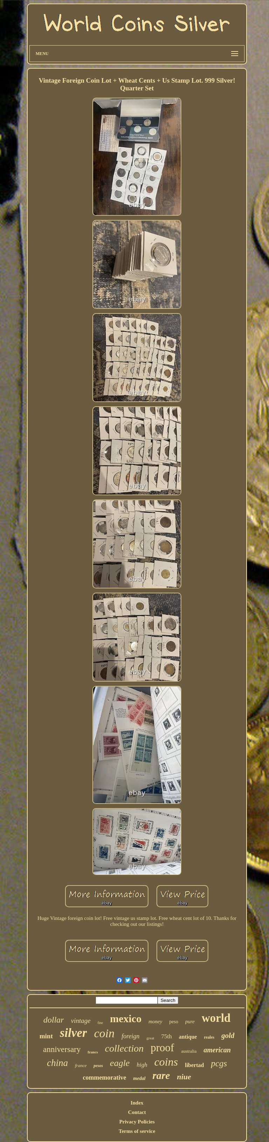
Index (137, 1103)
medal (139, 1078)
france (81, 1065)
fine (100, 1023)
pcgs (219, 1063)
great (150, 1038)
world (216, 1018)
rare (161, 1075)
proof (162, 1047)
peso (173, 1021)
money (155, 1021)
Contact (137, 1112)
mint (46, 1036)
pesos (98, 1065)
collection (124, 1048)
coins (166, 1061)
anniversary (62, 1049)
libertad (194, 1065)
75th (166, 1036)
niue (184, 1076)
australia (188, 1051)
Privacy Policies (136, 1121)
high (142, 1064)
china (57, 1063)
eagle (120, 1063)
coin (104, 1033)
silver (73, 1033)
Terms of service (137, 1131)
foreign (130, 1036)
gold (227, 1035)
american (217, 1050)
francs (93, 1052)
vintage (80, 1020)
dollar (53, 1019)
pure (190, 1021)
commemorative (104, 1077)
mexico (126, 1018)
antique (188, 1037)
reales (209, 1037)
